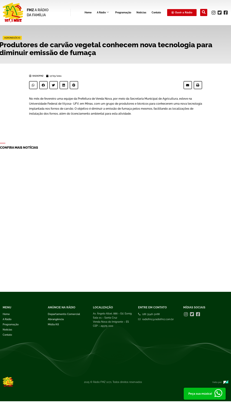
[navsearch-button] (203, 12)
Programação (123, 12)
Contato (156, 12)
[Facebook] (225, 12)
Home (88, 12)
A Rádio (103, 12)
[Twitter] (219, 12)
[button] (33, 85)
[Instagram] (213, 12)
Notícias (141, 12)
